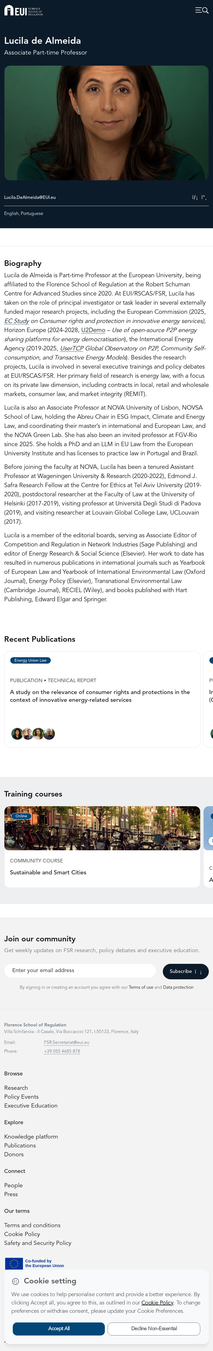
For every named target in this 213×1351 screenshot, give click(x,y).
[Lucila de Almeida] (17, 735)
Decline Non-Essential (154, 1328)
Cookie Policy (22, 1234)
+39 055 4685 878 (62, 1051)
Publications (20, 1146)
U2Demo (93, 330)
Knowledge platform (31, 1137)
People (13, 1186)
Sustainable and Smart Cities (48, 873)
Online (21, 816)
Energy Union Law (30, 660)
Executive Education (31, 1106)
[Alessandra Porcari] (38, 735)
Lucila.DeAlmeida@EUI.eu (30, 198)
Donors (14, 1155)
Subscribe (186, 971)
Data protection (178, 987)
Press (11, 1195)
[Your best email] (80, 971)
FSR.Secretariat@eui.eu (66, 1043)
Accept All (59, 1328)
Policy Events (21, 1097)
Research (16, 1088)
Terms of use (141, 987)
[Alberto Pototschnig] (28, 735)
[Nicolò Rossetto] (49, 735)
